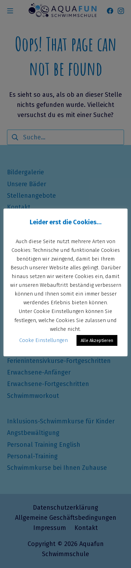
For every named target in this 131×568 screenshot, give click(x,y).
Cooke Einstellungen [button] (43, 340)
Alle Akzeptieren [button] (97, 340)
